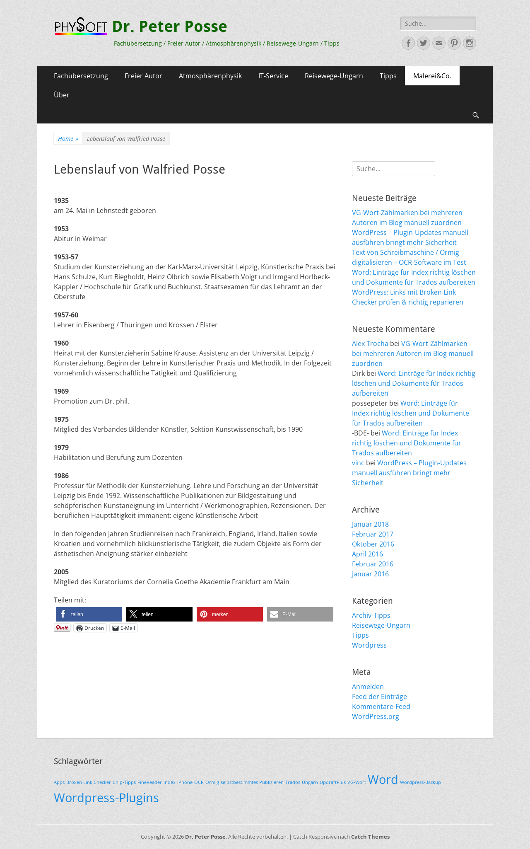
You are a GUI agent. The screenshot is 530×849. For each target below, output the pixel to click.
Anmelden (368, 686)
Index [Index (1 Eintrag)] (170, 782)
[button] (89, 614)
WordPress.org (375, 716)
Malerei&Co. (432, 75)
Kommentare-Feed (381, 706)
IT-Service (273, 75)
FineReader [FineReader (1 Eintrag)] (149, 782)
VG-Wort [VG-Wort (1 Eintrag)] (356, 782)
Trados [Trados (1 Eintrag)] (292, 782)
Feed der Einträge (379, 696)
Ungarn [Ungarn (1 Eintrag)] (310, 782)
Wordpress (369, 645)
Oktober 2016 (373, 544)
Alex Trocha (370, 343)
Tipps (388, 75)
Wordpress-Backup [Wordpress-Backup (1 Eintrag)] (420, 782)
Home (68, 138)
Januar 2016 (370, 573)
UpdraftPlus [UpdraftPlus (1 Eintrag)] (333, 782)
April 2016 (367, 554)
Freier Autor (143, 75)
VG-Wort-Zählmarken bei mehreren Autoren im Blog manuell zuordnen (413, 353)
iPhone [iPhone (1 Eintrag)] (185, 782)
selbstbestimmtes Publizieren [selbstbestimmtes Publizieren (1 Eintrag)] (252, 782)
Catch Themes (370, 836)
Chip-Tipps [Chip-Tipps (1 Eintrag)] (124, 782)
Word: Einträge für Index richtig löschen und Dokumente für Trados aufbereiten (413, 383)
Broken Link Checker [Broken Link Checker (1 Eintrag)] (88, 782)
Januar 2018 (370, 524)
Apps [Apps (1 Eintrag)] (59, 782)
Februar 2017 (372, 534)
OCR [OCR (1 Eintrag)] (199, 782)
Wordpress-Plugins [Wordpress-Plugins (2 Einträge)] (106, 797)
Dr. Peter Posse (169, 26)
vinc (358, 462)
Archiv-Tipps (371, 615)
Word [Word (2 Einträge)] (383, 779)
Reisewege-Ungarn (334, 75)
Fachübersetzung (81, 75)
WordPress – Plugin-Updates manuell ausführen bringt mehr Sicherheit (409, 472)
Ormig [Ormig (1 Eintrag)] (212, 782)
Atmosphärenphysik (210, 75)
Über (62, 94)
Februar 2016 (372, 563)
